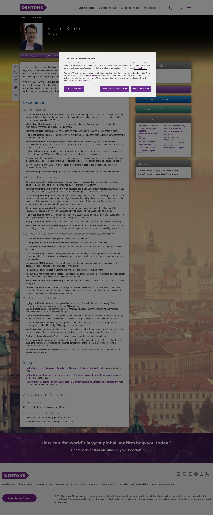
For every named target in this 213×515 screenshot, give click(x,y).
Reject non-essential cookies (114, 88)
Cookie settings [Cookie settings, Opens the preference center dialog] (74, 88)
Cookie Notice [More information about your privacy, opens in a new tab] (85, 80)
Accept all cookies (141, 88)
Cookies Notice (140, 68)
